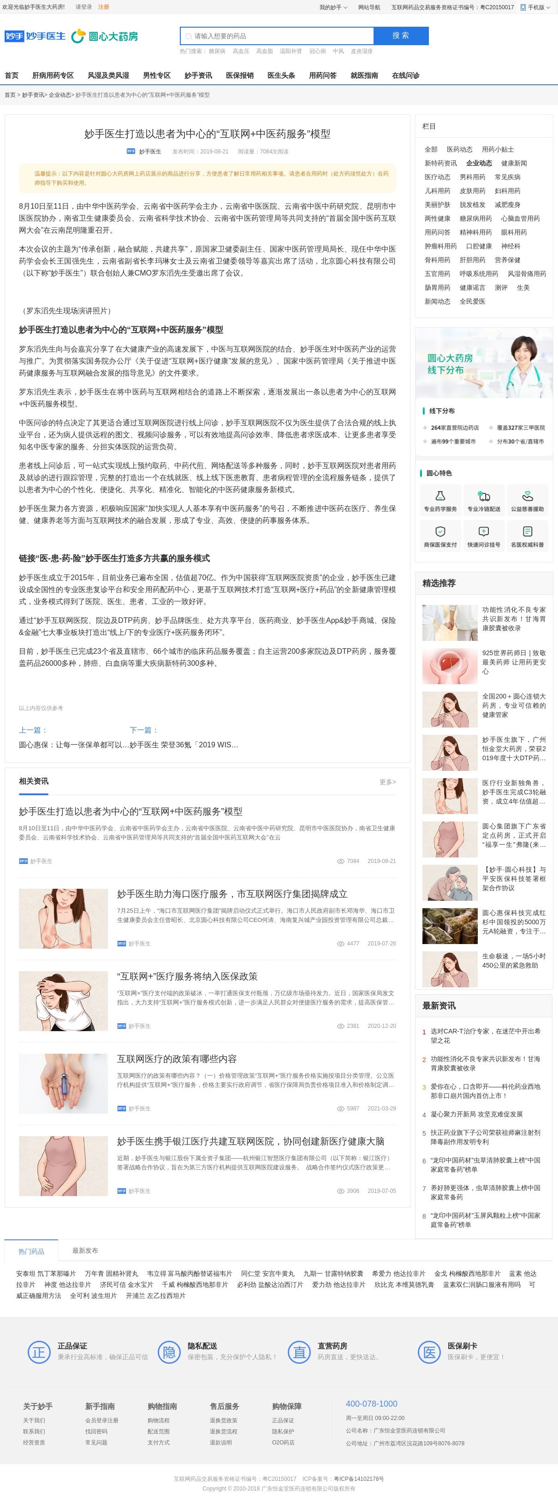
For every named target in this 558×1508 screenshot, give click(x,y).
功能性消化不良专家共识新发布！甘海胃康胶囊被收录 (514, 619)
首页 (11, 75)
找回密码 (96, 1431)
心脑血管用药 (520, 218)
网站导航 (369, 7)
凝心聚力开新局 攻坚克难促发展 (477, 1114)
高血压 (241, 51)
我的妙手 (331, 7)
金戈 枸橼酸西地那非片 (467, 1273)
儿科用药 (438, 190)
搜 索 (400, 35)
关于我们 (34, 1420)
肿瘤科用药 (441, 246)
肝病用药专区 (53, 75)
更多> (388, 782)
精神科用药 (476, 232)
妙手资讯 (198, 75)
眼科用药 (514, 232)
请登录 (84, 7)
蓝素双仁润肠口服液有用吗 (482, 1284)
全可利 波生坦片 (93, 1295)
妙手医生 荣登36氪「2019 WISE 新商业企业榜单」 (213, 745)
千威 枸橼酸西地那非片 (195, 1284)
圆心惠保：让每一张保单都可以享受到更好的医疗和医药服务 (118, 745)
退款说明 (221, 1442)
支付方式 (159, 1442)
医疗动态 (438, 177)
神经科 (511, 246)
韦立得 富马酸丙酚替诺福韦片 (190, 1273)
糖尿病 (217, 51)
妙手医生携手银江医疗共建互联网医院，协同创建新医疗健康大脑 (251, 1141)
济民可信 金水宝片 (127, 1284)
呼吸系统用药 (479, 273)
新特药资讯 (441, 163)
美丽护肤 (438, 204)
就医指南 (364, 75)
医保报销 (240, 75)
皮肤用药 (473, 190)
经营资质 (34, 1442)
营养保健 (508, 260)
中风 (338, 51)
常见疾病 (508, 177)
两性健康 (438, 218)
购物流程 (159, 1420)
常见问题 (96, 1442)
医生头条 (281, 75)
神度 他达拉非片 (67, 1284)
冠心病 (317, 51)
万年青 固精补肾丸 (111, 1273)
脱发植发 (473, 204)
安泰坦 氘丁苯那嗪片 (46, 1273)
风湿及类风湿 (108, 75)
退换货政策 (223, 1420)
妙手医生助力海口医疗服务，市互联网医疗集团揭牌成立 (232, 894)
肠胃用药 (438, 287)
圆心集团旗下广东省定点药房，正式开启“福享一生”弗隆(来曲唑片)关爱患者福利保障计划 (514, 844)
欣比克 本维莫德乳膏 (404, 1284)
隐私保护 (283, 1431)
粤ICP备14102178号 (359, 1479)
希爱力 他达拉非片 (399, 1273)
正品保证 (283, 1420)
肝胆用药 (473, 260)
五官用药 (438, 273)
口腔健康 (479, 246)
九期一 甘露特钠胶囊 (333, 1273)
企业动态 (60, 95)
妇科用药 (508, 190)
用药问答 (323, 75)
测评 (501, 287)
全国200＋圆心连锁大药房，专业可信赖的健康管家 (514, 705)
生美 (523, 287)
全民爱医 (473, 301)
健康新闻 (514, 163)
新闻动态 (438, 301)
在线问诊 (406, 75)
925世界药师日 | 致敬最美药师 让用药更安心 (514, 662)
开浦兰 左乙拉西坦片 (156, 1295)
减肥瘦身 (508, 204)
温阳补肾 (291, 51)
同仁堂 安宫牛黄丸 (268, 1273)
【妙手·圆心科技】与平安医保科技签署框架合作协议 (514, 879)
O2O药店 (283, 1442)
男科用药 (473, 177)
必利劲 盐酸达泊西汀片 (270, 1284)
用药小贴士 (498, 149)
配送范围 (159, 1431)
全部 (431, 149)
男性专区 (157, 75)
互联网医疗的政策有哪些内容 (177, 1059)
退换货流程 (223, 1431)
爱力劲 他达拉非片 (339, 1284)
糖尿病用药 (476, 218)
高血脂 (264, 51)
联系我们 (34, 1431)
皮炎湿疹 (362, 51)
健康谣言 (473, 287)
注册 (103, 7)
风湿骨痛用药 (527, 273)
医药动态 (460, 149)
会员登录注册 (102, 1420)
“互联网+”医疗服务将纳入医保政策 (187, 976)
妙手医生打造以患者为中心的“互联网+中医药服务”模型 (131, 811)
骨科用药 (438, 260)
